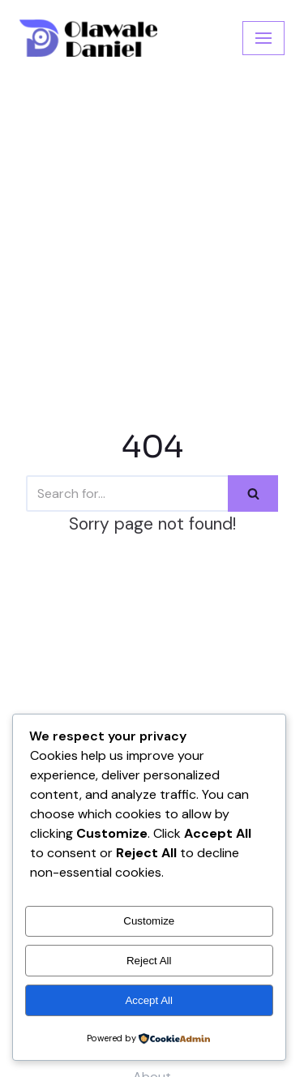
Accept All (149, 1000)
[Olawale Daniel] (88, 38)
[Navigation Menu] (263, 38)
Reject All (149, 961)
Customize (148, 921)
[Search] (127, 493)
